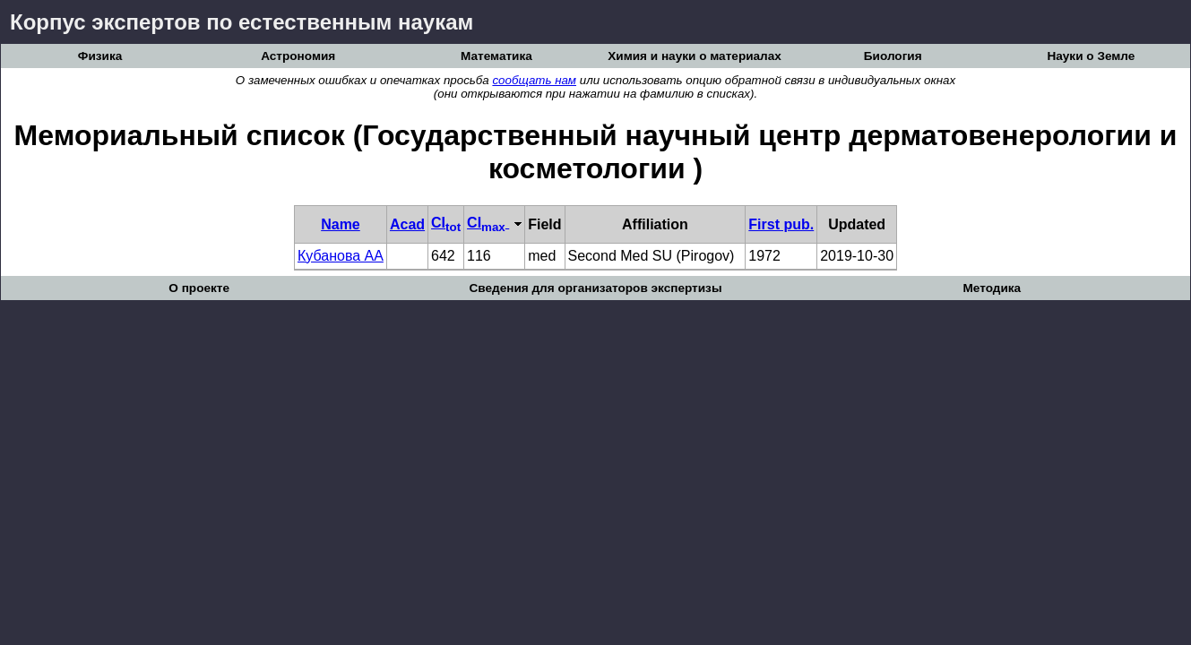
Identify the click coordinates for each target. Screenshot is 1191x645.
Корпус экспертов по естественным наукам (241, 22)
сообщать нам (534, 80)
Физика (100, 56)
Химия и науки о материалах (694, 56)
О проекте (198, 288)
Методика (991, 288)
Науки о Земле (1091, 56)
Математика (496, 56)
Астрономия (298, 56)
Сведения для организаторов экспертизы (595, 288)
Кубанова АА (341, 255)
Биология (893, 56)
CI (446, 222)
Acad (407, 224)
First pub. (781, 224)
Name (340, 224)
